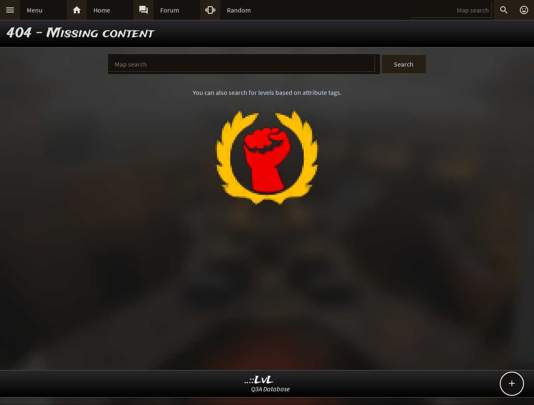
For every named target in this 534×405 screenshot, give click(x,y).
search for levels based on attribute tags (284, 92)
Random (239, 10)
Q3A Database (270, 389)
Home (101, 10)
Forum (169, 10)
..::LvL (259, 380)
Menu (35, 10)
